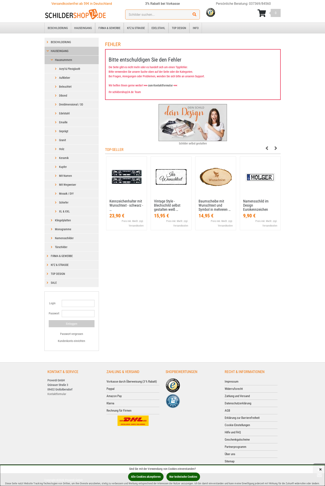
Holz (61, 149)
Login (52, 303)
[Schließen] (320, 470)
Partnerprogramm (235, 447)
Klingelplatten (63, 220)
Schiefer (63, 202)
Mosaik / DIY (66, 193)
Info (196, 28)
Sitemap (229, 461)
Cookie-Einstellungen (237, 425)
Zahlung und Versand (237, 396)
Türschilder (61, 247)
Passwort (54, 313)
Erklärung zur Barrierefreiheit (242, 418)
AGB (227, 410)
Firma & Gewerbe (109, 28)
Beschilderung (58, 28)
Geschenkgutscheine (237, 439)
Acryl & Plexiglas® (69, 68)
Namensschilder (64, 238)
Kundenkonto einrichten (71, 341)
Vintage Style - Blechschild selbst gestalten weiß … (167, 205)
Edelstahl (158, 28)
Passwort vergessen (71, 334)
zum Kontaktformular (160, 85)
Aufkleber (64, 77)
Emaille (63, 122)
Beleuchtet (65, 86)
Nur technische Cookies (183, 476)
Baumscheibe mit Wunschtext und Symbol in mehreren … (215, 205)
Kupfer (63, 166)
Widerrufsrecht (234, 389)
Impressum (231, 381)
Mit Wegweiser (67, 184)
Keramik (64, 158)
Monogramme (63, 229)
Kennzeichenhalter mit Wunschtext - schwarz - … (126, 205)
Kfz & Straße (136, 28)
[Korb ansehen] (269, 13)
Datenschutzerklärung (238, 403)
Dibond (63, 95)
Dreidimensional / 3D (71, 104)
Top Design (179, 28)
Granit (62, 140)
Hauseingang (83, 28)
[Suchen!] (194, 14)
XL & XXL (64, 211)
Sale (54, 282)
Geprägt (63, 131)
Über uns (230, 454)
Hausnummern (63, 60)
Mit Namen (65, 175)
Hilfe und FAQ (233, 432)
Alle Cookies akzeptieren (146, 476)
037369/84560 (260, 4)
